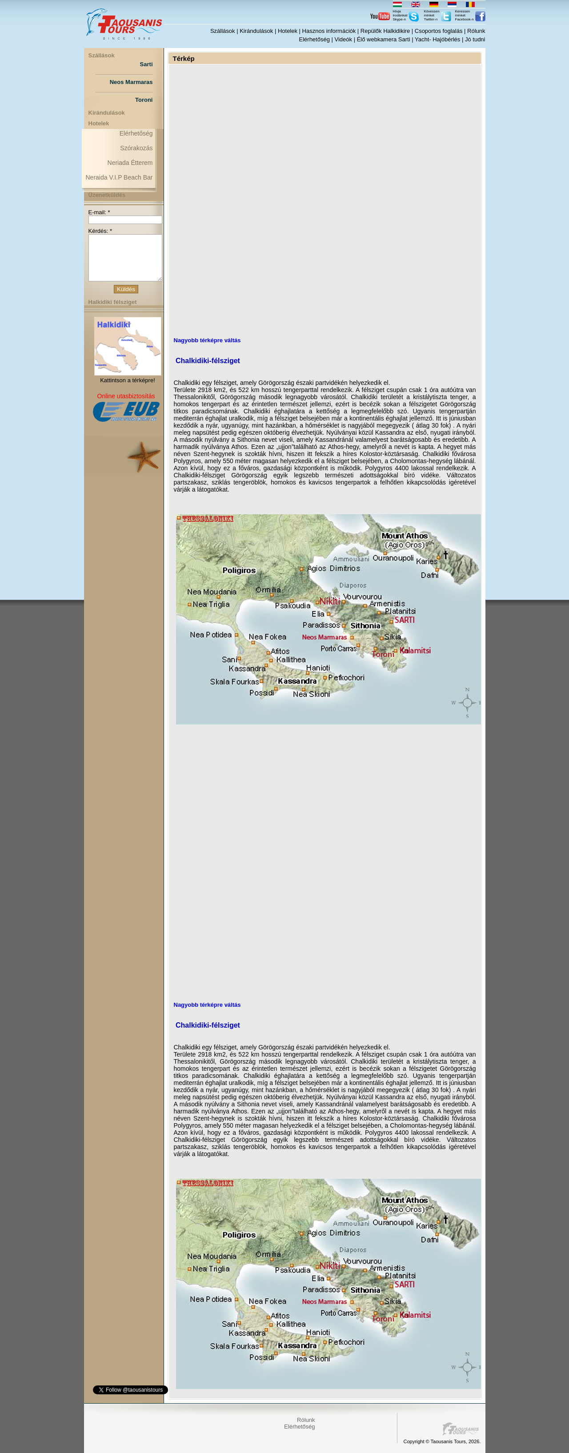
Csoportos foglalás (439, 31)
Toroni (143, 99)
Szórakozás (136, 148)
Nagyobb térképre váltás (207, 340)
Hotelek (287, 31)
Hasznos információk (329, 31)
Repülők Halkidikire (385, 31)
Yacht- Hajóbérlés (437, 39)
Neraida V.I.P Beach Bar (119, 177)
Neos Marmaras (131, 82)
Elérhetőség (314, 39)
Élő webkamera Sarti (383, 39)
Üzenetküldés (107, 195)
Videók (344, 39)
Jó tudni (475, 39)
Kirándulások (256, 31)
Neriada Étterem (130, 162)
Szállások (222, 31)
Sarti (146, 64)
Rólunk (476, 31)
